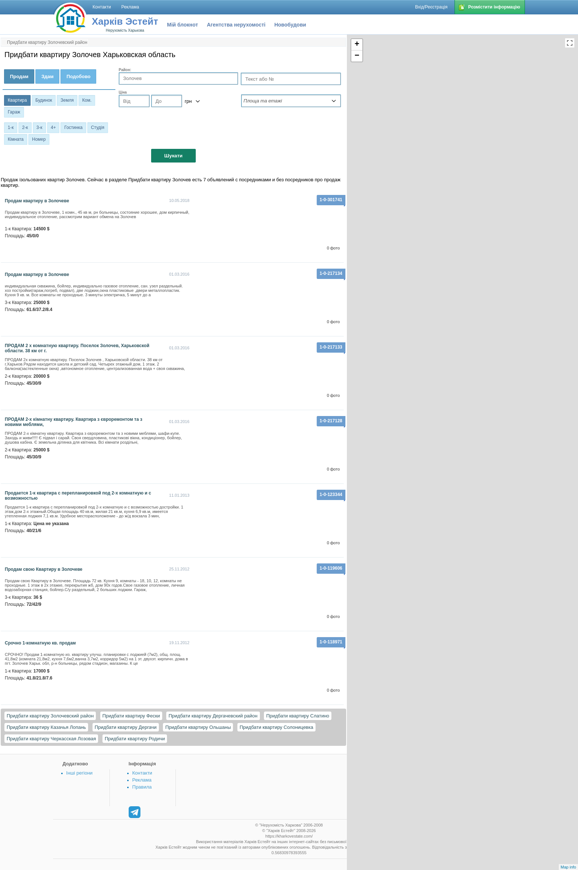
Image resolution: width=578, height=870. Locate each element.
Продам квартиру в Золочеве (37, 200)
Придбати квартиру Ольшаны (198, 727)
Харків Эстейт (125, 21)
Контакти (142, 773)
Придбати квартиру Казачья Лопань (46, 727)
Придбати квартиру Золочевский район (50, 716)
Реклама (142, 780)
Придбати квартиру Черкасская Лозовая (51, 738)
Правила (142, 787)
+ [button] (357, 44)
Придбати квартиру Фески (131, 716)
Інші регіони (79, 773)
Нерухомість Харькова (125, 30)
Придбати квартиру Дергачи (126, 727)
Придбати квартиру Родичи (135, 738)
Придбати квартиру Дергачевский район (212, 716)
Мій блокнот (182, 25)
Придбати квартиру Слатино (297, 716)
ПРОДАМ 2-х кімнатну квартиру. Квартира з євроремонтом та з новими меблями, (73, 422)
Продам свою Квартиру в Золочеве (44, 569)
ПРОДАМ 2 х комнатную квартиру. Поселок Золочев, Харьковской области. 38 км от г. (77, 348)
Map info (568, 867)
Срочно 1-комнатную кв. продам (40, 643)
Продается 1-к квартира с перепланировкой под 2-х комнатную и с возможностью (78, 495)
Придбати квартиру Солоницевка (276, 727)
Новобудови (290, 25)
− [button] (357, 56)
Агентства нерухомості (236, 25)
